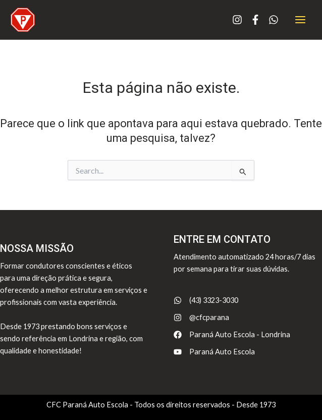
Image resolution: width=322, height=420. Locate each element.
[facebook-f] (255, 16)
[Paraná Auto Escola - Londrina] (232, 335)
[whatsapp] (274, 16)
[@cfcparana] (201, 317)
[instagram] (237, 16)
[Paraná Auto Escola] (214, 352)
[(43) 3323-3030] (206, 300)
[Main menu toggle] (300, 19)
